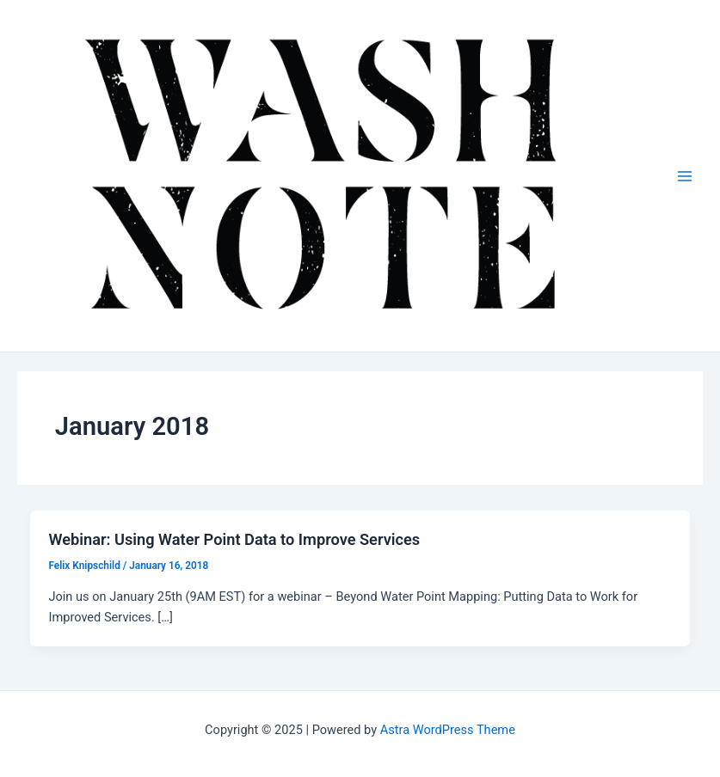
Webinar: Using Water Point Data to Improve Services (234, 539)
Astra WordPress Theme (447, 729)
